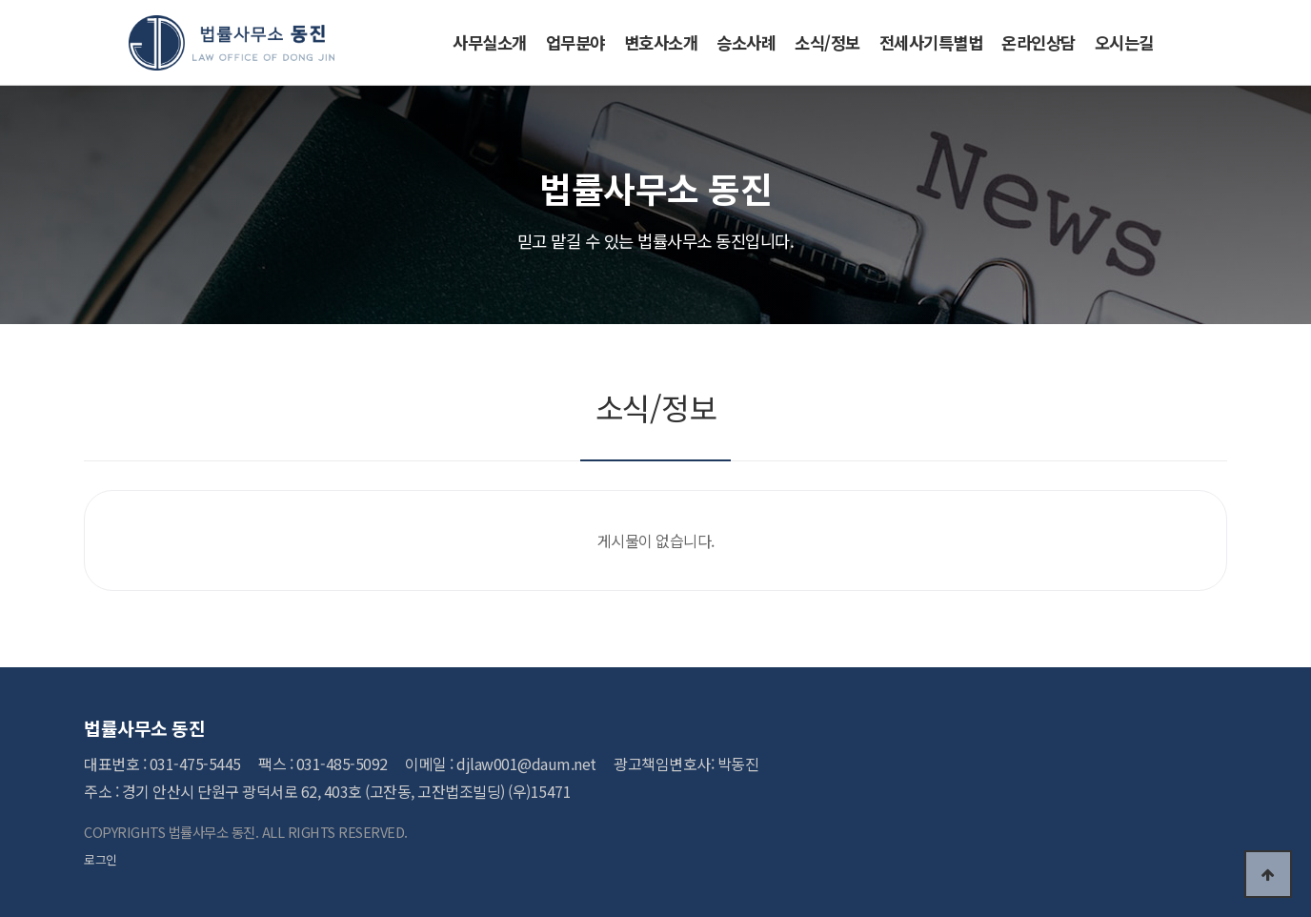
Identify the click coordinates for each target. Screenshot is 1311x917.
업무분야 (575, 42)
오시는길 (1124, 42)
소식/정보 (827, 42)
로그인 (100, 859)
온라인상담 (1038, 42)
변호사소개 (661, 42)
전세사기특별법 (931, 42)
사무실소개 (490, 42)
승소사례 (746, 42)
